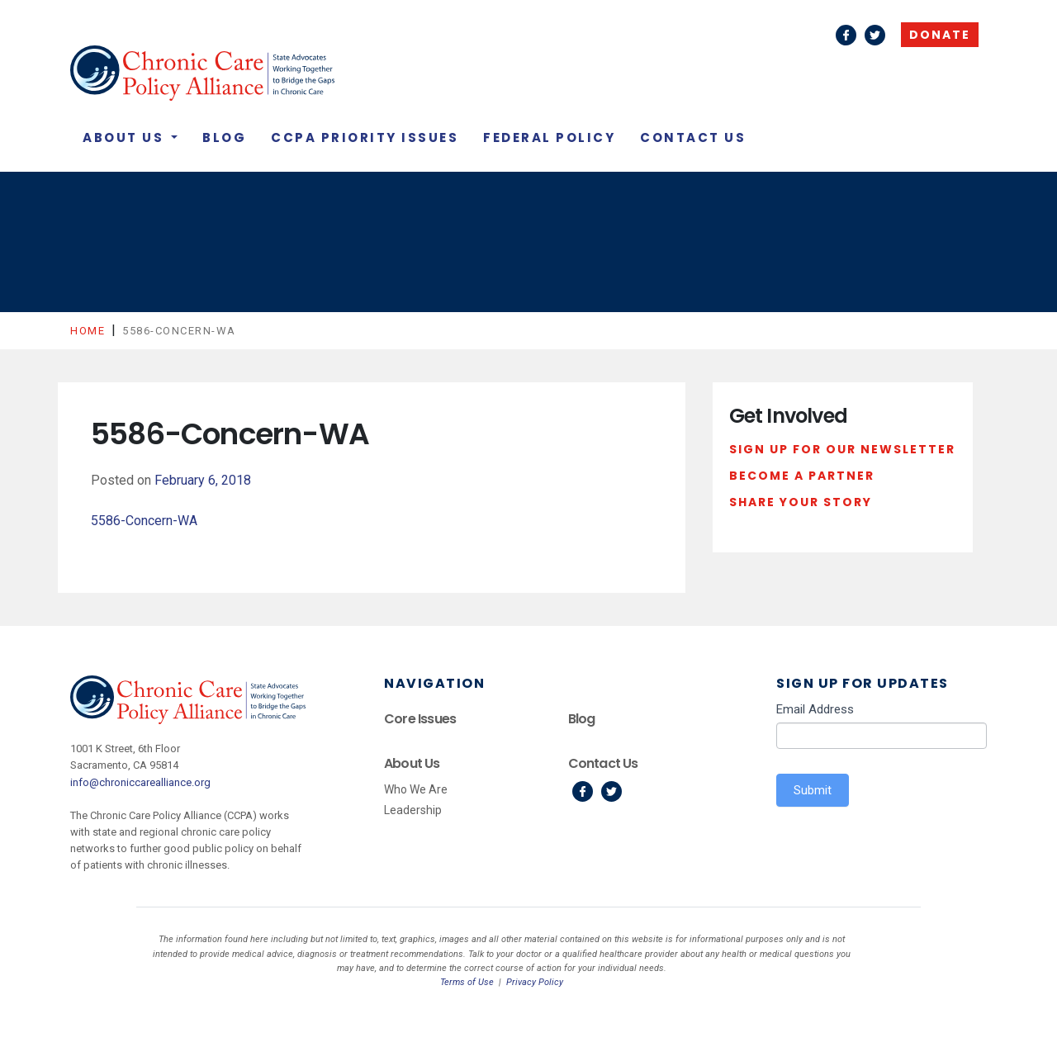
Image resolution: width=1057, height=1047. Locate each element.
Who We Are (416, 789)
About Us (125, 137)
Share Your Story (800, 502)
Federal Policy (549, 137)
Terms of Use (467, 982)
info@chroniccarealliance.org (140, 782)
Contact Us (693, 137)
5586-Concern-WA (144, 520)
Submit (813, 790)
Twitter (875, 35)
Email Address (815, 709)
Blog (224, 137)
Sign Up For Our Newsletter (842, 449)
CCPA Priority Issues (364, 137)
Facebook (846, 35)
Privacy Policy (534, 982)
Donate (939, 34)
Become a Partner (802, 475)
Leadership (413, 810)
